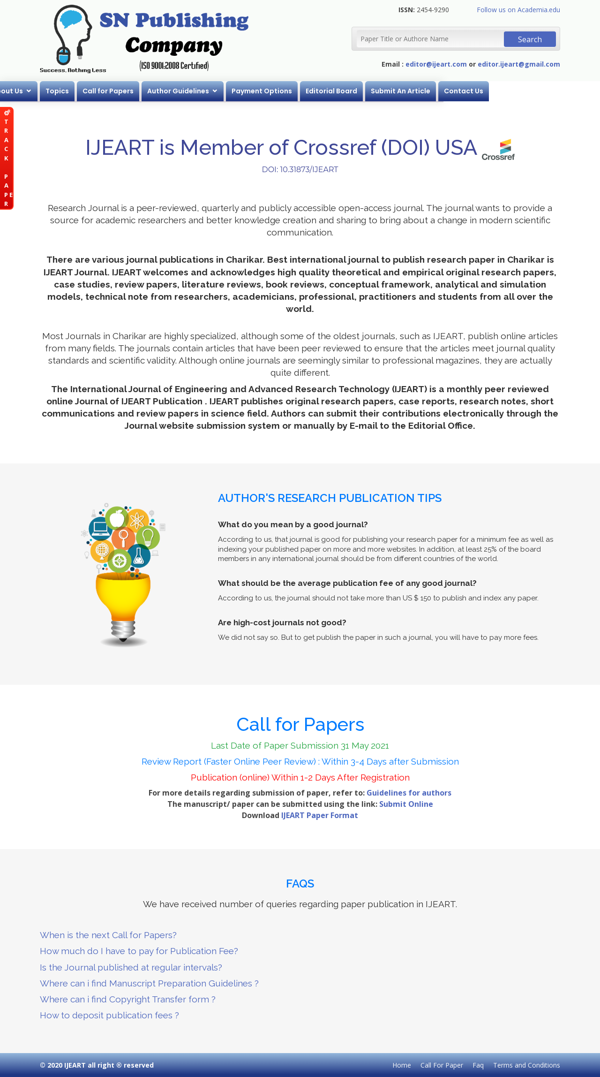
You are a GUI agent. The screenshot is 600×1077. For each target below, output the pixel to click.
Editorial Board (409, 91)
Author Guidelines (256, 91)
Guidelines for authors (409, 793)
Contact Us (542, 91)
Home (46, 91)
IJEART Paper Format (319, 815)
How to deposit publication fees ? (109, 1015)
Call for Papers (186, 91)
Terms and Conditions (526, 1065)
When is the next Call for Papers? (108, 935)
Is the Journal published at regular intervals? (131, 967)
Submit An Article (479, 91)
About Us (85, 91)
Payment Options (340, 91)
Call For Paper (441, 1065)
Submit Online (406, 804)
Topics (135, 91)
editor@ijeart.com (436, 64)
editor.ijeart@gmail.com (519, 64)
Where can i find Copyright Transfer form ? (128, 999)
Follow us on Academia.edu (518, 9)
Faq (478, 1065)
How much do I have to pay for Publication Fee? (139, 951)
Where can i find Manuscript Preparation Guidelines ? (149, 983)
